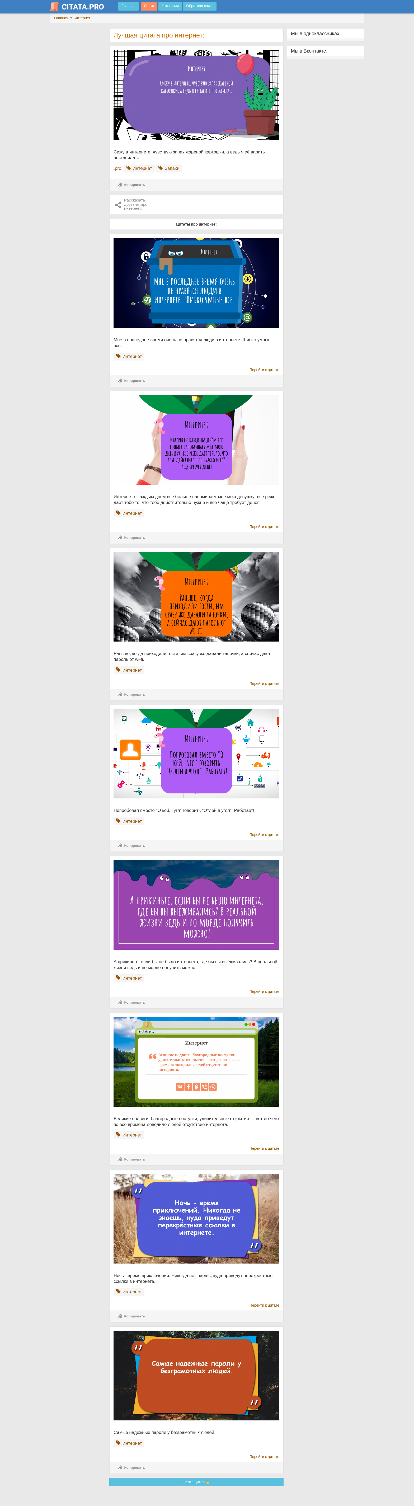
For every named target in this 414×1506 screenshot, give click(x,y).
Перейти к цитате (264, 370)
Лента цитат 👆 (196, 1482)
